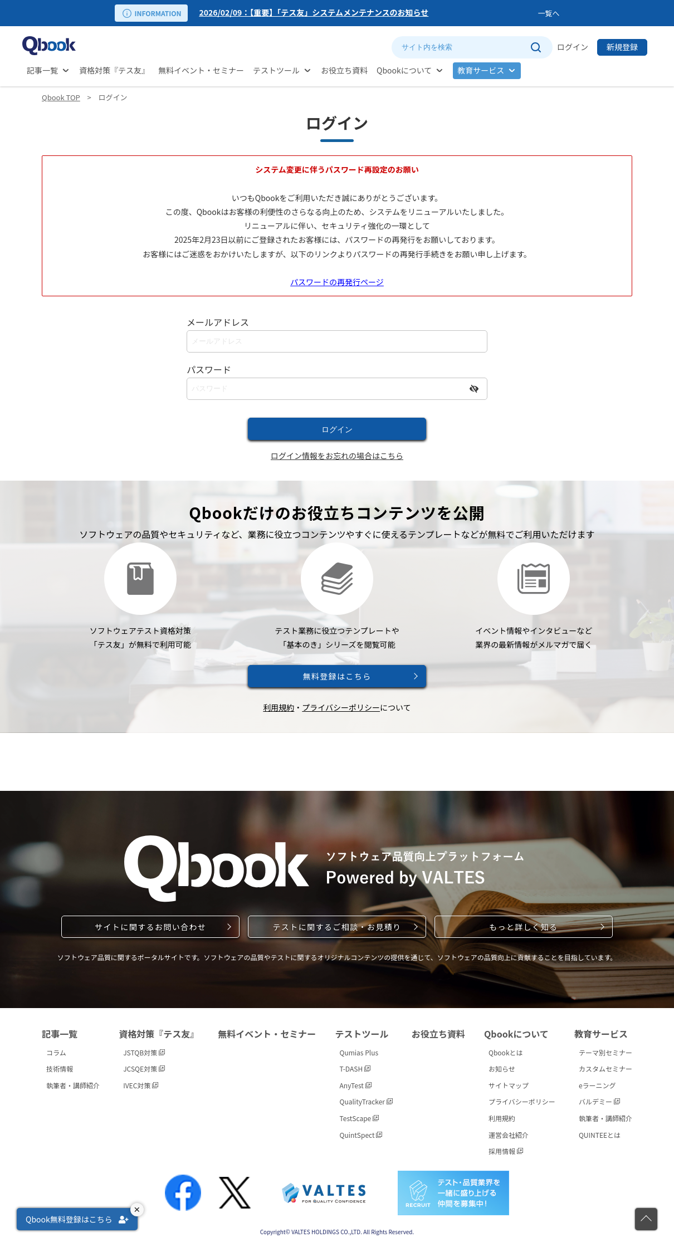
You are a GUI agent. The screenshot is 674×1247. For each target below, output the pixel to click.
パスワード (209, 369)
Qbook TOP (61, 97)
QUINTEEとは (600, 1135)
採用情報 (506, 1151)
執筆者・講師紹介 (73, 1085)
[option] (366, 13)
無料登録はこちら (336, 676)
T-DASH (355, 1068)
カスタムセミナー (605, 1068)
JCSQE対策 (144, 1068)
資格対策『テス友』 (114, 70)
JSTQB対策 (144, 1052)
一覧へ (548, 13)
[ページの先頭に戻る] (646, 1219)
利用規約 (278, 707)
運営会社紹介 (509, 1135)
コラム (56, 1052)
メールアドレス (218, 322)
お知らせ (502, 1068)
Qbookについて (404, 70)
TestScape (359, 1118)
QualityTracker (366, 1101)
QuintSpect (361, 1135)
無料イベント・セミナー (201, 70)
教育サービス (480, 70)
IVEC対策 (140, 1085)
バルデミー (599, 1101)
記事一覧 (42, 70)
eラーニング (597, 1085)
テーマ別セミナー (605, 1052)
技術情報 (59, 1068)
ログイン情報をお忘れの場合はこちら (337, 455)
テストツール (276, 70)
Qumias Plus (359, 1052)
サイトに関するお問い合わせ (150, 926)
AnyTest (356, 1085)
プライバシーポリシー (341, 707)
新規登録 (622, 46)
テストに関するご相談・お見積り (336, 926)
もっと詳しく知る (523, 926)
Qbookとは (506, 1052)
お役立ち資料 (344, 70)
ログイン (572, 46)
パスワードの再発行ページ (337, 281)
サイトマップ (509, 1085)
